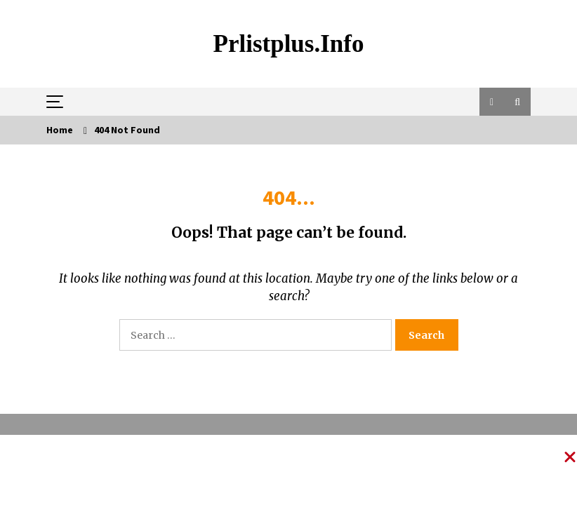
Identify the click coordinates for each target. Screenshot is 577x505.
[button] (491, 102)
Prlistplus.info (288, 44)
